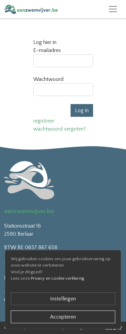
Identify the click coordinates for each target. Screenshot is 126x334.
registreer (43, 121)
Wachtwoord (48, 79)
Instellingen (63, 299)
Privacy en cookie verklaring (57, 278)
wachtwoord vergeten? (59, 129)
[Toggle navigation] (113, 9)
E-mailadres (47, 50)
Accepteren (63, 317)
